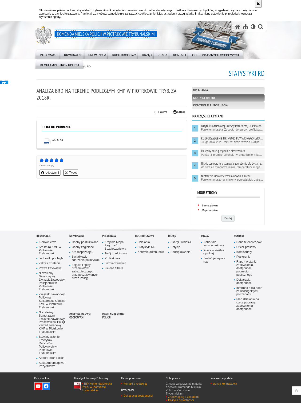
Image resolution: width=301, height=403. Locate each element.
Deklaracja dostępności (244, 299)
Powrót (160, 112)
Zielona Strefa (114, 285)
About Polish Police (51, 375)
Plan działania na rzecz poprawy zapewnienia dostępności (247, 321)
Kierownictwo (47, 259)
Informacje (43, 254)
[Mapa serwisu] (245, 27)
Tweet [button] (71, 172)
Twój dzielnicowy (116, 271)
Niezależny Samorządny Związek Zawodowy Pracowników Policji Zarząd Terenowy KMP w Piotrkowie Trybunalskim (52, 340)
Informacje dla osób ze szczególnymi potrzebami (249, 309)
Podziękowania (180, 269)
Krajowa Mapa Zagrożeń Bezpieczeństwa (115, 263)
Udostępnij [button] (50, 172)
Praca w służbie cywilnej (213, 270)
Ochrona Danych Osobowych (80, 333)
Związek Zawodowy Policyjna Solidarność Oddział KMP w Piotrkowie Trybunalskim (52, 319)
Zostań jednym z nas (214, 278)
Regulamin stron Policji (113, 333)
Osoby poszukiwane (85, 259)
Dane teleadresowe (249, 259)
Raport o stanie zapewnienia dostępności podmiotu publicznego (246, 286)
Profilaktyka (112, 276)
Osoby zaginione (83, 264)
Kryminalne (76, 254)
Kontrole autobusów (210, 105)
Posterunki (243, 274)
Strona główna (210, 205)
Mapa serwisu (210, 210)
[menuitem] (49, 54)
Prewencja (109, 254)
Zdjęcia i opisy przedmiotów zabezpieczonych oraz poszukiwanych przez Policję (85, 289)
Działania (200, 90)
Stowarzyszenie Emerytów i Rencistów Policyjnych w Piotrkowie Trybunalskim (49, 362)
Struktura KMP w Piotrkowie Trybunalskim (50, 268)
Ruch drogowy (144, 254)
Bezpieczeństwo (115, 281)
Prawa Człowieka (50, 285)
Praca (205, 254)
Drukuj (179, 112)
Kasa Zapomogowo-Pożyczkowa (52, 382)
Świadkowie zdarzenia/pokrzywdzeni (85, 276)
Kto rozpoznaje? (82, 269)
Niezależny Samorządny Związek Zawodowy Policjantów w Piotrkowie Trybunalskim (52, 299)
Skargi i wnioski (180, 259)
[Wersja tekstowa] (253, 27)
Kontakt (239, 254)
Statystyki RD (204, 98)
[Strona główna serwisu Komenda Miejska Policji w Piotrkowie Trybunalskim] (237, 27)
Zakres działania (49, 281)
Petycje (175, 264)
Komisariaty (244, 269)
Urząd (172, 254)
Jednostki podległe (51, 276)
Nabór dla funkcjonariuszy (213, 261)
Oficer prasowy (246, 264)
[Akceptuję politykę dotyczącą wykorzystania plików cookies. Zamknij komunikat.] (258, 4)
